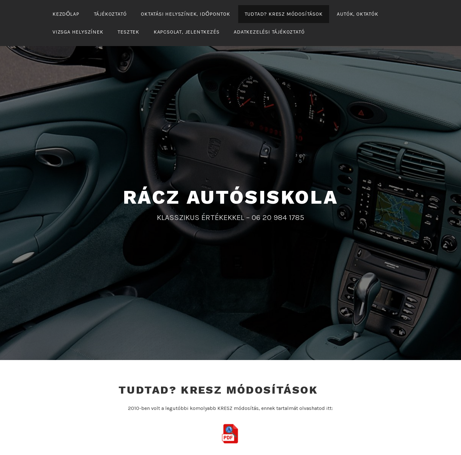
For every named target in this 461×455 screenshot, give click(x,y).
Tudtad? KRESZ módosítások (284, 14)
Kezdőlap (66, 14)
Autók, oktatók (357, 14)
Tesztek (128, 32)
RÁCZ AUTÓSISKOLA (230, 197)
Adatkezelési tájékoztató (269, 32)
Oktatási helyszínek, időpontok (185, 14)
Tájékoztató (110, 14)
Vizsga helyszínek (78, 32)
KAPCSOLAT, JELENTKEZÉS (187, 32)
